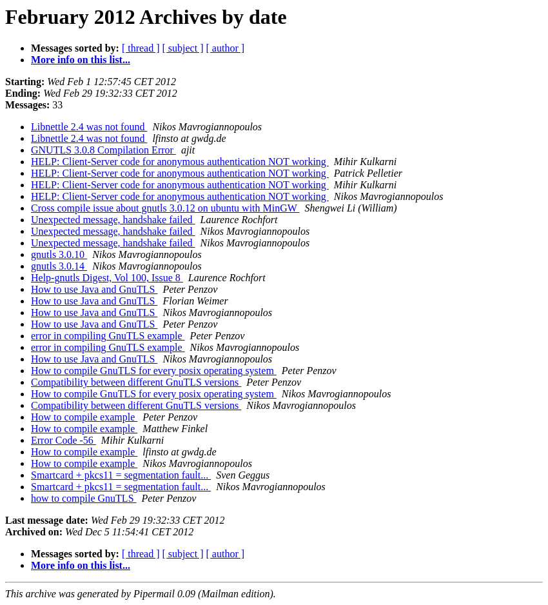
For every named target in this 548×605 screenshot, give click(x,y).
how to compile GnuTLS (84, 498)
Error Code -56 (63, 440)
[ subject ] (183, 48)
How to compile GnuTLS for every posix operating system (154, 370)
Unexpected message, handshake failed (113, 219)
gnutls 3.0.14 (59, 266)
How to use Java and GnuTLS (94, 289)
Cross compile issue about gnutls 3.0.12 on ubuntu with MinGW (165, 208)
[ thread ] (141, 48)
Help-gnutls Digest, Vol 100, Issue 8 (107, 277)
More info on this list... (80, 59)
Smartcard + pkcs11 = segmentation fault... (121, 475)
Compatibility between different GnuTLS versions (136, 382)
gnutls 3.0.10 (59, 254)
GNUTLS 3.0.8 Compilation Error (103, 149)
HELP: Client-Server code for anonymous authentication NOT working (180, 161)
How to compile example (84, 417)
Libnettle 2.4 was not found (89, 126)
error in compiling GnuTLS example (108, 335)
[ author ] (225, 48)
